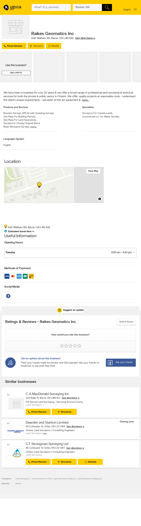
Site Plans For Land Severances (19, 120)
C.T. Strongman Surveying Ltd (47, 444)
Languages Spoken (13, 139)
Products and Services (15, 107)
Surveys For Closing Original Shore (21, 123)
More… (45, 433)
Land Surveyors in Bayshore (90, 479)
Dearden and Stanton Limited (47, 422)
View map (93, 171)
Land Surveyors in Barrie (64, 479)
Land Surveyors (22, 479)
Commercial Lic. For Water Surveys (100, 116)
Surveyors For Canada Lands (97, 113)
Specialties (88, 107)
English (7, 145)
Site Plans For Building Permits (19, 116)
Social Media (12, 286)
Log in (127, 9)
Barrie (18, 483)
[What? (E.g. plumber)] (51, 7)
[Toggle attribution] (100, 199)
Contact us (133, 520)
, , (63, 38)
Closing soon (127, 421)
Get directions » (85, 38)
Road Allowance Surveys (16, 127)
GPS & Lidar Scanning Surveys (38, 113)
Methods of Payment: (17, 268)
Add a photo (16, 73)
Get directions (69, 398)
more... (85, 100)
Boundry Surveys (12, 113)
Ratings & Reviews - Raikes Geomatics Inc (40, 322)
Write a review (126, 322)
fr (136, 10)
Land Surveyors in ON (41, 479)
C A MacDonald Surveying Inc (47, 394)
